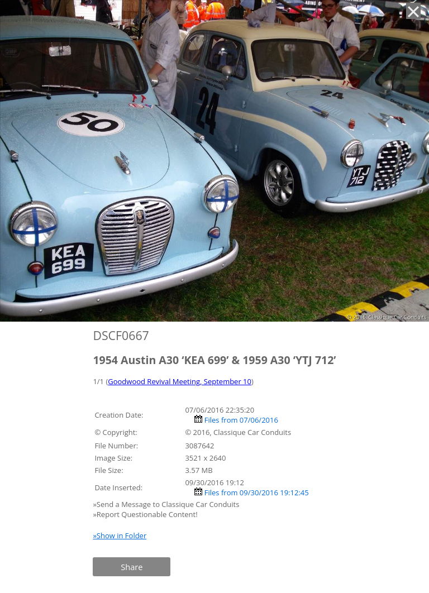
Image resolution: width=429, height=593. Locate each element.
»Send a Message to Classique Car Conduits (167, 504)
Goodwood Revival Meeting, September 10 (179, 381)
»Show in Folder (119, 535)
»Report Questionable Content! (145, 514)
